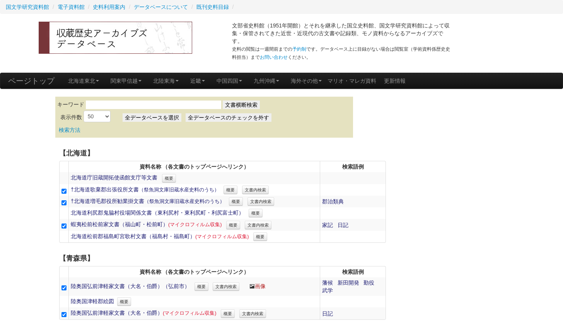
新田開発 (348, 283)
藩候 (327, 283)
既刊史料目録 (212, 7)
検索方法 (69, 130)
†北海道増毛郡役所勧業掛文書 (148, 201)
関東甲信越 (126, 81)
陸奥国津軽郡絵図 (92, 301)
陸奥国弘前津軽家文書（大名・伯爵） (144, 313)
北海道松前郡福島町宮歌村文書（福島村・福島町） (160, 236)
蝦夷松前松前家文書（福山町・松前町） (146, 224)
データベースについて (161, 7)
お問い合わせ (274, 57)
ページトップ (31, 81)
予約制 (299, 49)
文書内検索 (255, 190)
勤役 (368, 283)
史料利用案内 (109, 7)
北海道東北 (83, 81)
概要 (169, 178)
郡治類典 (333, 201)
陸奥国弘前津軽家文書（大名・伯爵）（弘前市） (130, 286)
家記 (327, 225)
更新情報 (395, 81)
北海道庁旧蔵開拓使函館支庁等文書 (114, 177)
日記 (343, 225)
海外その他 (306, 81)
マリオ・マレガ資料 (352, 81)
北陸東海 (166, 81)
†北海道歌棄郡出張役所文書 (145, 189)
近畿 (197, 81)
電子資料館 (71, 7)
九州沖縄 (266, 81)
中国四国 (229, 81)
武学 (327, 290)
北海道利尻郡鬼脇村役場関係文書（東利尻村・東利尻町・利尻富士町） (157, 213)
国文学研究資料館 (27, 7)
